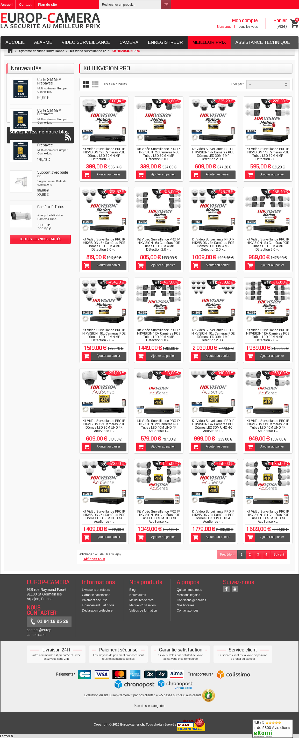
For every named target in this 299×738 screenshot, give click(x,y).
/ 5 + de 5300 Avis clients (272, 727)
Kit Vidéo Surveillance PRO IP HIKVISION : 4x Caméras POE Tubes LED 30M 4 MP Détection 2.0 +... (268, 154)
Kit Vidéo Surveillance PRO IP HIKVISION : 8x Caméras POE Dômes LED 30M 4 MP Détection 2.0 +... (213, 244)
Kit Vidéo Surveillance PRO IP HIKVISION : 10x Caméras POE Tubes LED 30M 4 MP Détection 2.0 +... (158, 335)
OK (166, 4)
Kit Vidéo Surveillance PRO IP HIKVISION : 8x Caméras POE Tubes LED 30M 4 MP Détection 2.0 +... (268, 244)
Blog (132, 590)
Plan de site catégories (149, 706)
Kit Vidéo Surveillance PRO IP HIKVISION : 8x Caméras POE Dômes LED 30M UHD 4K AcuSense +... (213, 516)
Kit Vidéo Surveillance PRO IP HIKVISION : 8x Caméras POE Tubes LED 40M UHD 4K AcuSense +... (268, 516)
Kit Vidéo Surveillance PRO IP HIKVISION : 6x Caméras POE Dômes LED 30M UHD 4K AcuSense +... (104, 516)
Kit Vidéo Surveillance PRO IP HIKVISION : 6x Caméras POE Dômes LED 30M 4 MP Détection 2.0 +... (104, 244)
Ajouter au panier (101, 175)
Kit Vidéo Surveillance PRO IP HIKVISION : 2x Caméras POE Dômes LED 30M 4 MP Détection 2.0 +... (104, 154)
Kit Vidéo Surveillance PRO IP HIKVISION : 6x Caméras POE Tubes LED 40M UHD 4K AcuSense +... (158, 516)
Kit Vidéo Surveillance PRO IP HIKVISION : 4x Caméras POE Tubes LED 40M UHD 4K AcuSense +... (268, 425)
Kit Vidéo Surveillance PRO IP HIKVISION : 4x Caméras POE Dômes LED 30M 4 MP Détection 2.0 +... (213, 154)
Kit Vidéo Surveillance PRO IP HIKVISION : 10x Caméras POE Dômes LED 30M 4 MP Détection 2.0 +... (104, 335)
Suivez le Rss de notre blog (40, 258)
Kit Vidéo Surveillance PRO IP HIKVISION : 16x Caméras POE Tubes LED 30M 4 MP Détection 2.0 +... (267, 335)
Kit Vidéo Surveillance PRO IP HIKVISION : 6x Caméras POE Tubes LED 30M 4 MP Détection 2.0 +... (158, 244)
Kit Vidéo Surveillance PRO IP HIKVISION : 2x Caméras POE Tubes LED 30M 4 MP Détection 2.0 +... (158, 154)
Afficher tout (94, 559)
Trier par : (237, 84)
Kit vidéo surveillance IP (88, 51)
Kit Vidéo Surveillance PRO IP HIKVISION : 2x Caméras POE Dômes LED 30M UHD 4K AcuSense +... (104, 425)
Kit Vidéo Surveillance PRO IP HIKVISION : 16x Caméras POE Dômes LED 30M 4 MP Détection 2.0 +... (213, 335)
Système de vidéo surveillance (41, 51)
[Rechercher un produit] (130, 4)
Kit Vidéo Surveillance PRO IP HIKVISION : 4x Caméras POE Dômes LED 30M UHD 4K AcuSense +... (213, 425)
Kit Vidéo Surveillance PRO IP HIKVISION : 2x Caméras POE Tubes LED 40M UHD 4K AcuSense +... (158, 425)
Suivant (279, 554)
